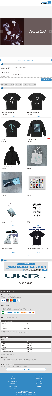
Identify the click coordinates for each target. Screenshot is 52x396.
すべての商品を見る (26, 256)
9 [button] (28, 58)
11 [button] (30, 58)
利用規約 (39, 381)
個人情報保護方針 (13, 383)
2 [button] (19, 58)
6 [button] (24, 58)
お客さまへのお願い (39, 383)
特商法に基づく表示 (13, 386)
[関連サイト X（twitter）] (20, 283)
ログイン (44, 1)
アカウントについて (39, 376)
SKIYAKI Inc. (34, 394)
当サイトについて (13, 376)
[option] (26, 31)
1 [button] (18, 58)
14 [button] (34, 58)
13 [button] (33, 58)
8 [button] (26, 58)
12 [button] (31, 58)
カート (44, 3)
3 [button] (20, 58)
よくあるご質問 (26, 369)
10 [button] (29, 58)
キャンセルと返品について (13, 381)
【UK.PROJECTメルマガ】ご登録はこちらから (26, 60)
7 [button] (25, 58)
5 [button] (23, 58)
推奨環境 (39, 386)
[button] (1, 31)
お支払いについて (13, 378)
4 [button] (21, 58)
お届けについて (39, 378)
